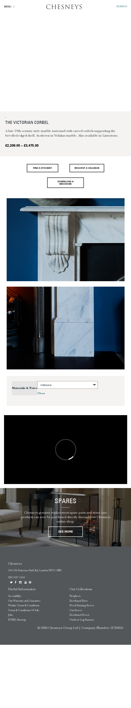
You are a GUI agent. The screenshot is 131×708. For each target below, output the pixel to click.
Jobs (10, 615)
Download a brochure (66, 183)
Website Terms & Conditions (23, 605)
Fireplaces (75, 596)
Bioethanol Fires (78, 601)
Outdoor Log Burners (82, 620)
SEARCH (121, 6)
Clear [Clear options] (41, 393)
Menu (7, 7)
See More (65, 532)
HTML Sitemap (17, 620)
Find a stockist (42, 168)
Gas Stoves (76, 610)
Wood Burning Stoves (82, 605)
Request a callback (87, 168)
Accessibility (14, 596)
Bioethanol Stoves (79, 615)
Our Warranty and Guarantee (24, 601)
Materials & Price (24, 388)
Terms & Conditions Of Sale (23, 610)
